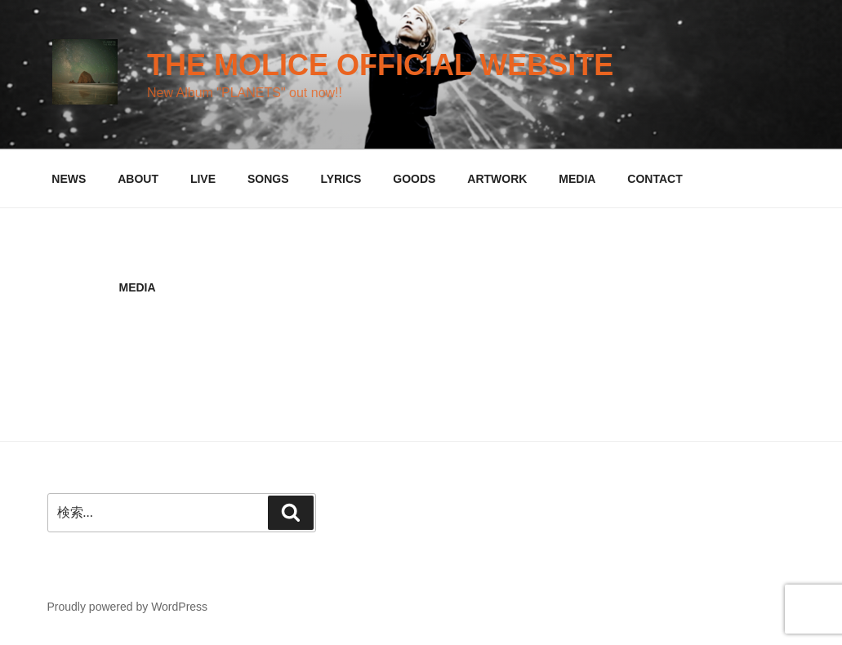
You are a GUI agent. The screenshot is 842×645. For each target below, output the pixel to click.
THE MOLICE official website (380, 65)
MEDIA (577, 178)
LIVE (203, 178)
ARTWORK (497, 178)
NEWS (68, 178)
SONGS (268, 178)
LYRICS (340, 178)
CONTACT (654, 178)
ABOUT (138, 178)
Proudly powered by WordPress (127, 606)
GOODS (414, 178)
